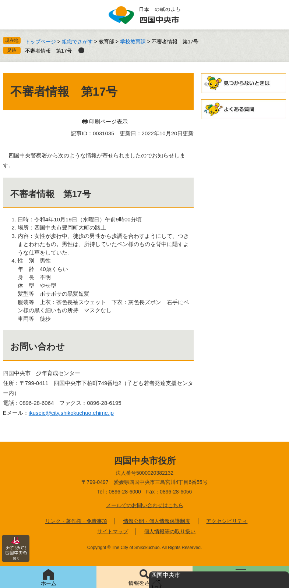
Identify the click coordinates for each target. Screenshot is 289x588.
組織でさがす (77, 41)
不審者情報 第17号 (48, 51)
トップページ (40, 41)
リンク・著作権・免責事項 (76, 521)
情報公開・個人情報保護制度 (156, 521)
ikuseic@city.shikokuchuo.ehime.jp (71, 413)
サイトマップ (112, 531)
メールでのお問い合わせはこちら (144, 505)
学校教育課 (133, 41)
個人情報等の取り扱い (169, 531)
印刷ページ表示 (108, 121)
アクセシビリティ (226, 521)
